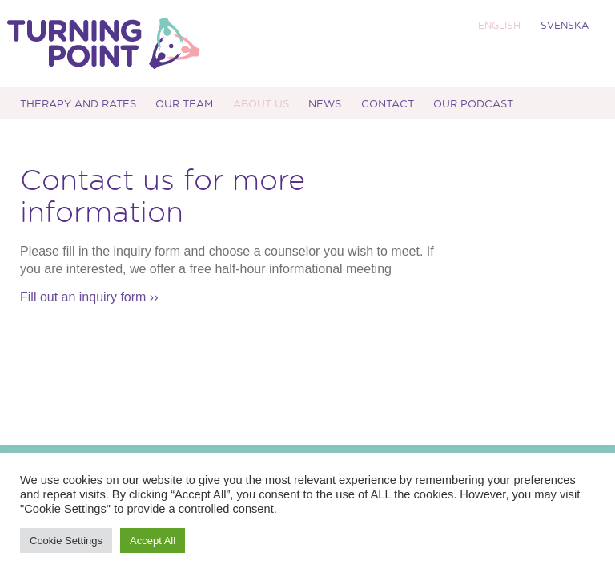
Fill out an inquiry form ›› (89, 297)
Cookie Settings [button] (66, 541)
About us (261, 103)
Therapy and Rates (78, 103)
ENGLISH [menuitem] (499, 25)
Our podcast (473, 103)
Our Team (184, 103)
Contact (387, 103)
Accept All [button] (152, 541)
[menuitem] (497, 25)
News (324, 103)
